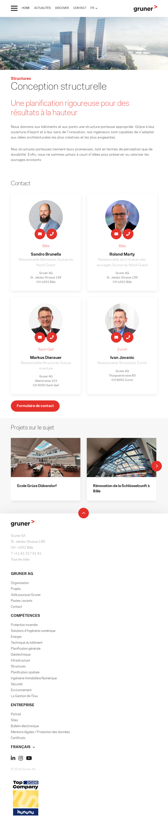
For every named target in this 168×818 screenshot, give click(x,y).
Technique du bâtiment (26, 643)
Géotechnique (21, 654)
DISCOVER (62, 8)
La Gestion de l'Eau (24, 696)
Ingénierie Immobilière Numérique (34, 678)
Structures (18, 666)
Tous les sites (20, 559)
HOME (26, 8)
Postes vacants (21, 601)
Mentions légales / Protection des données (40, 732)
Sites (14, 720)
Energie (16, 637)
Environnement (21, 690)
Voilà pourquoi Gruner (26, 595)
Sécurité (16, 684)
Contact (16, 607)
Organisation (20, 583)
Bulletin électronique (25, 726)
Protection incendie (24, 625)
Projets (16, 589)
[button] (94, 8)
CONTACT (79, 8)
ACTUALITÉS (42, 8)
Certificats (18, 738)
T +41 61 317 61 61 (26, 553)
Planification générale (26, 649)
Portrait (16, 714)
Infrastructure (20, 660)
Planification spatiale (25, 672)
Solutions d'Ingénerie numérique (33, 631)
